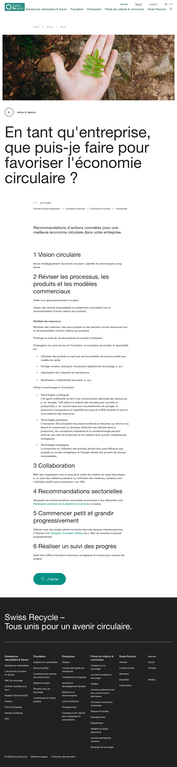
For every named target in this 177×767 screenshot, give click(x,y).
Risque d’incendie (100, 711)
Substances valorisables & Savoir (46, 9)
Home (36, 26)
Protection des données (63, 756)
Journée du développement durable (74, 685)
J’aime (49, 579)
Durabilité (124, 679)
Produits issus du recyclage (41, 690)
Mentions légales (39, 756)
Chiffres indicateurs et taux (16, 688)
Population (77, 9)
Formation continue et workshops (102, 704)
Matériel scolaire (41, 683)
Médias (151, 679)
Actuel (138, 4)
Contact (153, 4)
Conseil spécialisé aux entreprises (73, 670)
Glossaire (55, 533)
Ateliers (79, 533)
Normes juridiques (14, 712)
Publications (125, 685)
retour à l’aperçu (26, 112)
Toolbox (8, 701)
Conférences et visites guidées (44, 700)
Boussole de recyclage (102, 747)
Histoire (123, 662)
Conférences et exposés (74, 677)
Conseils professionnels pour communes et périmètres (102, 693)
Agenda (124, 4)
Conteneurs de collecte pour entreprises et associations (73, 716)
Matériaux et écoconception (69, 694)
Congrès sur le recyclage (98, 667)
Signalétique (97, 722)
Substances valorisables (17, 665)
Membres (124, 673)
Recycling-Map (41, 668)
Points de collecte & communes (124, 9)
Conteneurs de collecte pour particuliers (45, 675)
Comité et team (127, 668)
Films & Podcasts (13, 707)
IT (171, 4)
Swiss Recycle (157, 9)
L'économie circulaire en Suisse (15, 673)
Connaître (68, 533)
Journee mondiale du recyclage (101, 676)
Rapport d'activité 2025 (16, 695)
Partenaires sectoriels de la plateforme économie (61, 503)
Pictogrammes (69, 707)
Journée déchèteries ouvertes (101, 739)
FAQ (7, 718)
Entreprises (94, 9)
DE (166, 4)
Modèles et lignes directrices (99, 730)
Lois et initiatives (70, 701)
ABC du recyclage (14, 680)
